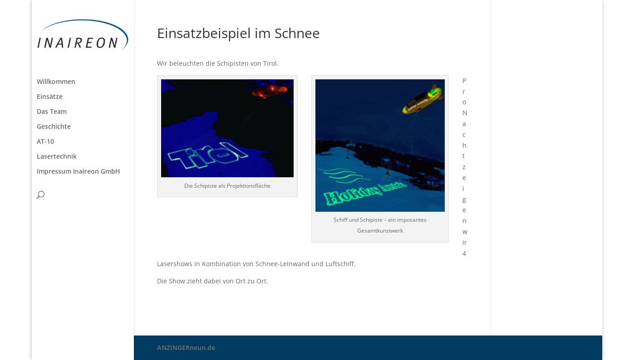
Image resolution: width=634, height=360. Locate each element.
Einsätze (50, 97)
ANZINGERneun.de (186, 347)
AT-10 (45, 142)
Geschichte (54, 127)
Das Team (52, 112)
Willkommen (56, 82)
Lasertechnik (57, 157)
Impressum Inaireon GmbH (78, 171)
